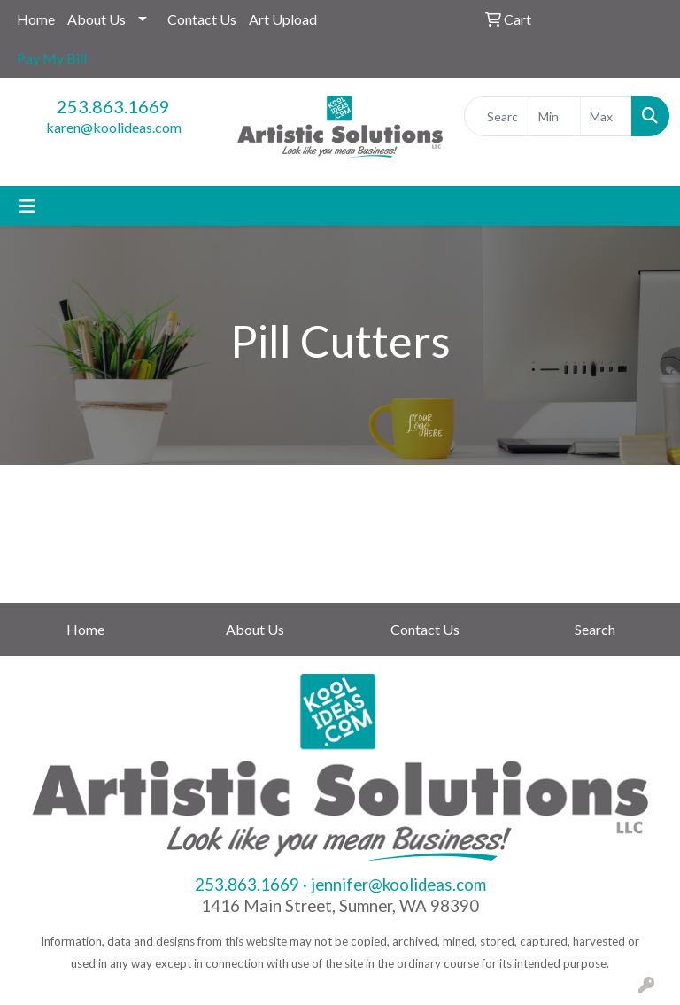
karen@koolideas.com (114, 127)
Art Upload (283, 19)
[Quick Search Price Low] (555, 116)
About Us (96, 19)
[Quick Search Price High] (606, 116)
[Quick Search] (496, 116)
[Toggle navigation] (27, 206)
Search (595, 629)
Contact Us (201, 19)
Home (36, 19)
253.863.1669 (113, 106)
